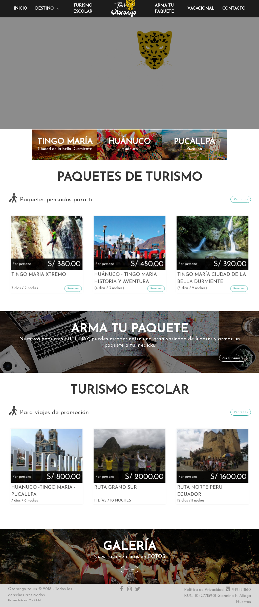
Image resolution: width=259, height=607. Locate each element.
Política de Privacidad (204, 590)
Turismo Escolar (82, 9)
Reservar (57, 267)
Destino (44, 9)
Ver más (129, 569)
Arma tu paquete (164, 9)
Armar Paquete (233, 358)
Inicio (20, 9)
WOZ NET (35, 600)
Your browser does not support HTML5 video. (129, 64)
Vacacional (200, 9)
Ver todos (241, 199)
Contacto (233, 9)
